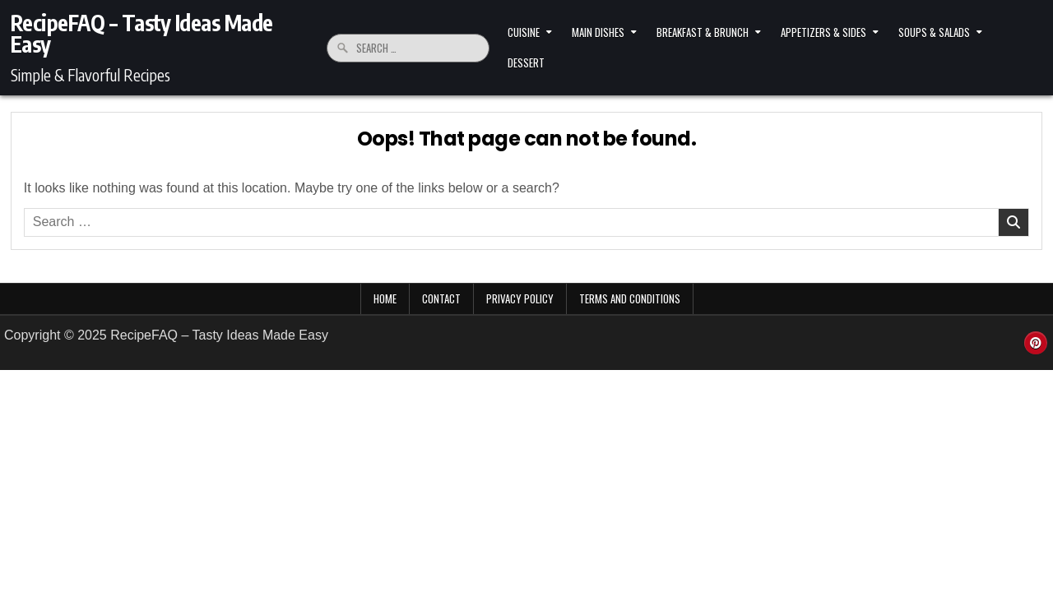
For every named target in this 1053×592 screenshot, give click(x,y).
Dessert (526, 62)
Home (385, 298)
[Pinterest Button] (1035, 342)
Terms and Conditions (629, 298)
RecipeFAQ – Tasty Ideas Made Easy (142, 33)
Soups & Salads (934, 32)
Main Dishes (598, 32)
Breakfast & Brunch (702, 32)
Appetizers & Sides (823, 32)
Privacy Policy (520, 298)
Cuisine (524, 32)
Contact (441, 298)
